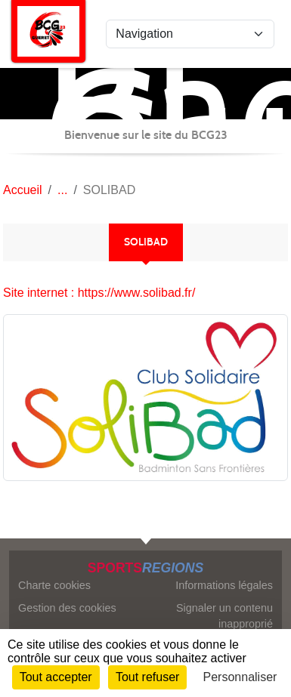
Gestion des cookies (67, 608)
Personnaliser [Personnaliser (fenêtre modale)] (240, 677)
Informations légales (224, 585)
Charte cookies (54, 585)
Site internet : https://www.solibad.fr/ (99, 292)
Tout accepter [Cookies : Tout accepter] (56, 677)
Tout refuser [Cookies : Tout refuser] (147, 677)
